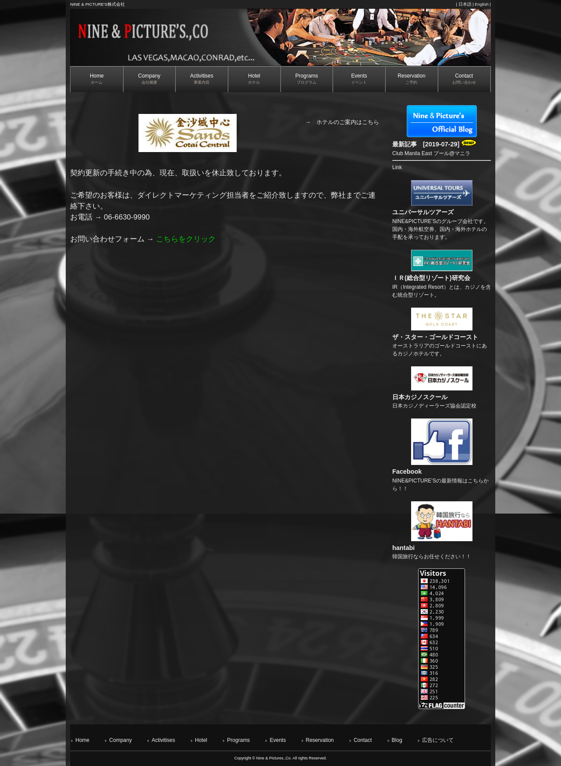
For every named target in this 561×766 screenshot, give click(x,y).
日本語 (465, 4)
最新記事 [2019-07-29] (434, 144)
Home (82, 740)
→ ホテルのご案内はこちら (342, 122)
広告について (438, 740)
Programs (238, 740)
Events (278, 740)
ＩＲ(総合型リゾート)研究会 (431, 277)
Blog (397, 740)
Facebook (407, 471)
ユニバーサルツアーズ (423, 212)
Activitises (163, 740)
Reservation (320, 740)
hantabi (403, 547)
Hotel (201, 740)
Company (120, 740)
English (481, 4)
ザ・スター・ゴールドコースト (435, 336)
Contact (363, 740)
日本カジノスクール (419, 397)
